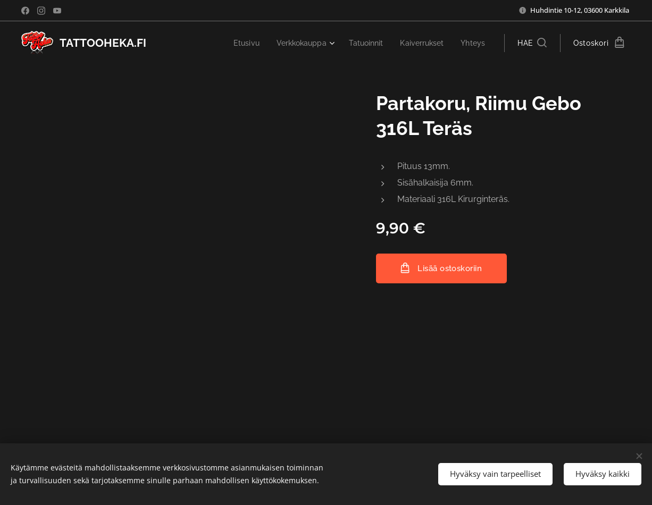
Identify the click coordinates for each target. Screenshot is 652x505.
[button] (532, 43)
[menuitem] (235, 43)
